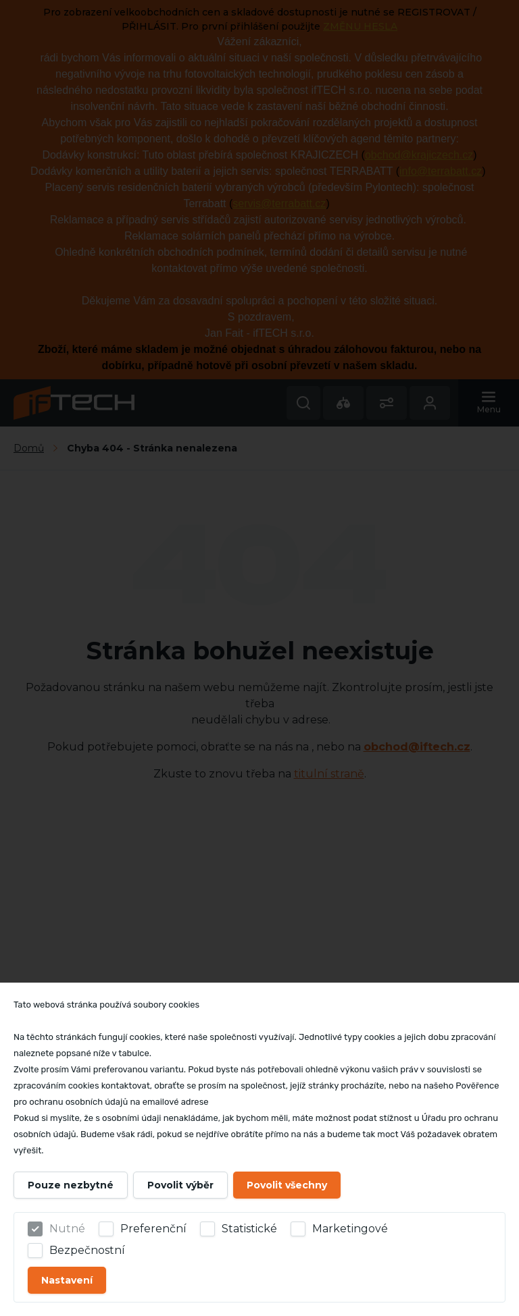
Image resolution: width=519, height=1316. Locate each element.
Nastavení (67, 1280)
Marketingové (350, 1228)
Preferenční (153, 1228)
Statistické (249, 1228)
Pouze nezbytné (71, 1185)
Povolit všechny (287, 1185)
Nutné (67, 1228)
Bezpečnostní (87, 1250)
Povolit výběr (180, 1185)
